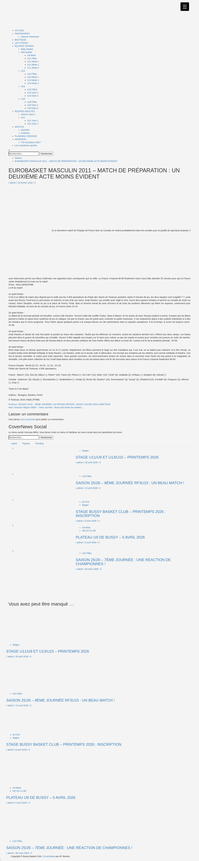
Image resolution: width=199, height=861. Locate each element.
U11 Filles (32, 58)
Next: (46, 407)
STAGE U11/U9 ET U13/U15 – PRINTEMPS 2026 (117, 457)
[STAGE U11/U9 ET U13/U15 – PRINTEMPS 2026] (31, 460)
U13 (23, 71)
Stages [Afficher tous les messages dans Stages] (85, 450)
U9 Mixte (31, 55)
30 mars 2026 (92, 569)
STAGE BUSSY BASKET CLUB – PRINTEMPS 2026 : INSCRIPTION (121, 514)
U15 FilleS (32, 89)
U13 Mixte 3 (33, 83)
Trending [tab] (39, 443)
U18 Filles (32, 102)
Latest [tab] (14, 443)
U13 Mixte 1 (33, 77)
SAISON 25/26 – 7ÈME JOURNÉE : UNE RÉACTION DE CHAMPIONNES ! (123, 562)
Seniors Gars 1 (28, 114)
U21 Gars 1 (32, 120)
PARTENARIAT (22, 33)
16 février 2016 (25, 182)
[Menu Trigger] (184, 6)
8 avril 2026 (91, 521)
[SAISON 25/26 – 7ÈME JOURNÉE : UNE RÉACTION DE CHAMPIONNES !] (31, 563)
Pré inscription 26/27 (31, 142)
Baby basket (27, 49)
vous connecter (27, 419)
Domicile (25, 130)
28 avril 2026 (91, 462)
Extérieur (25, 133)
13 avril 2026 (91, 488)
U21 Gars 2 (32, 123)
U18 (23, 99)
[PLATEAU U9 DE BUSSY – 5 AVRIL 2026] (31, 537)
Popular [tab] (26, 443)
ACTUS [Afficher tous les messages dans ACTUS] (85, 502)
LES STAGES (21, 43)
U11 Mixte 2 (33, 64)
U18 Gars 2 (32, 108)
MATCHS (19, 127)
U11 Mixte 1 (33, 61)
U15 (23, 86)
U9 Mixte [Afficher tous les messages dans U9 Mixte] (86, 527)
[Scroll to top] (0, 859)
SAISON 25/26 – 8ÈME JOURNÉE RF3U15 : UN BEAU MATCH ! (130, 483)
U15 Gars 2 (32, 95)
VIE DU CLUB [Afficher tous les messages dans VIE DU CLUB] (89, 530)
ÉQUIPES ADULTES (25, 111)
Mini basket (26, 52)
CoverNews (49, 856)
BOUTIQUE (20, 40)
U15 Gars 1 (32, 92)
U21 (23, 117)
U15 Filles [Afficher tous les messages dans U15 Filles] (87, 476)
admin (13, 182)
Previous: (59, 404)
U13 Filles (32, 74)
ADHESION (20, 139)
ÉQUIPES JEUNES (24, 46)
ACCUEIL (19, 30)
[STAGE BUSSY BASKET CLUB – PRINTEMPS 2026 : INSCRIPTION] (31, 511)
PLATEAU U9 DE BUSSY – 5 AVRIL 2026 (110, 537)
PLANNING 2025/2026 (26, 136)
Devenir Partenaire (30, 36)
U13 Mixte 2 (33, 80)
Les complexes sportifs (26, 145)
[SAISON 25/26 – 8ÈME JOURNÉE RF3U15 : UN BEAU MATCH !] (31, 486)
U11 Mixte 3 (33, 68)
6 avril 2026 (91, 542)
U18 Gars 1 (32, 105)
